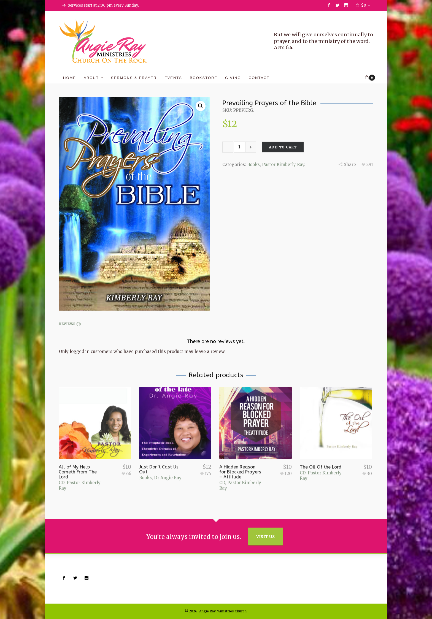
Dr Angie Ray (168, 470)
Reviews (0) (70, 324)
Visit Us (265, 536)
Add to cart (283, 147)
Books (253, 164)
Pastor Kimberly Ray (283, 164)
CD (61, 474)
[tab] (71, 324)
